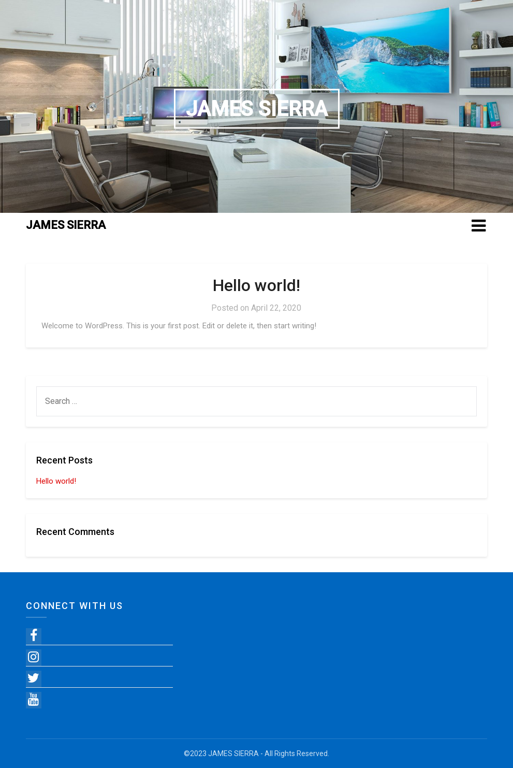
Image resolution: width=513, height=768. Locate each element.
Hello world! (256, 285)
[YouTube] (33, 700)
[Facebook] (33, 636)
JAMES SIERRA (257, 109)
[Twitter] (33, 679)
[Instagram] (33, 657)
